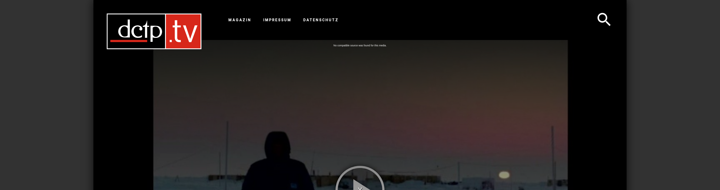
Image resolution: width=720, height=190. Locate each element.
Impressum (277, 20)
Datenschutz (320, 20)
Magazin (239, 20)
